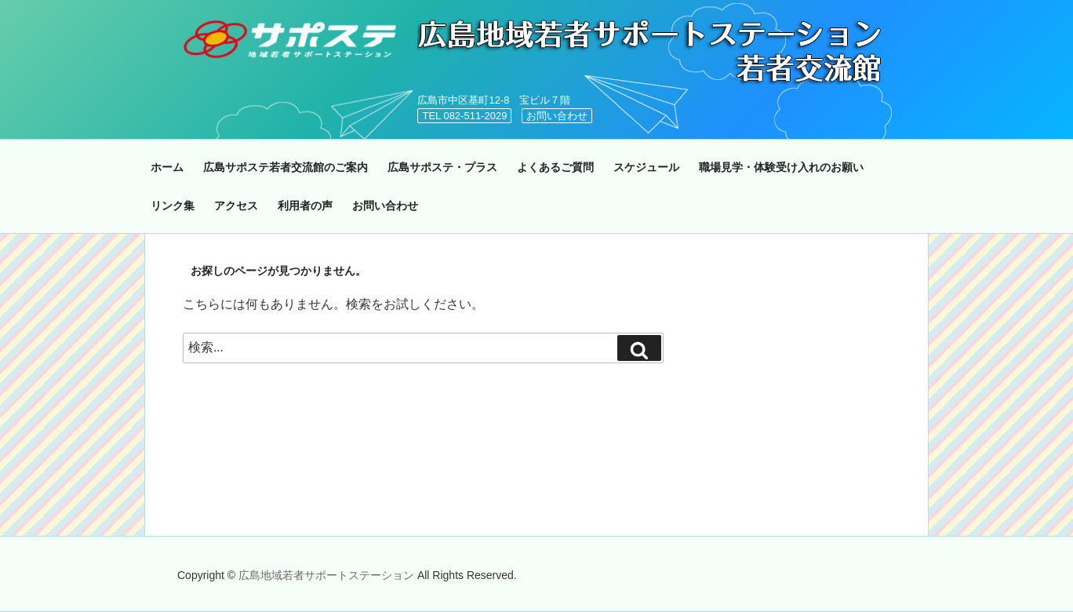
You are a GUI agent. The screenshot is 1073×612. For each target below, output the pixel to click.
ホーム (167, 167)
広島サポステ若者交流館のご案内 (285, 167)
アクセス (236, 205)
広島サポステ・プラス (442, 167)
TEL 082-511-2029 (464, 116)
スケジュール (646, 167)
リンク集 (173, 205)
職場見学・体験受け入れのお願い (781, 167)
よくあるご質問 (555, 167)
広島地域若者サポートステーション (327, 575)
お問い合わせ (556, 116)
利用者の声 (305, 205)
